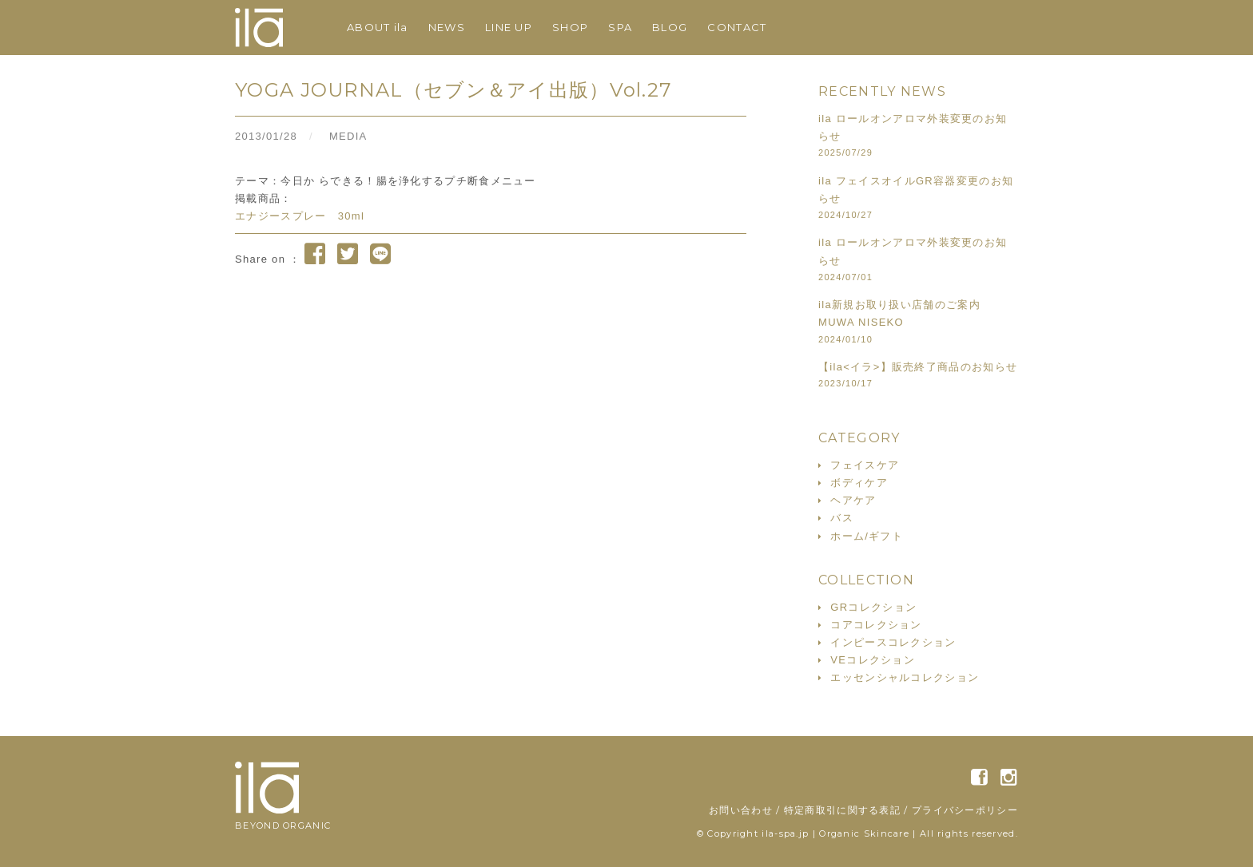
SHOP (570, 27)
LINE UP (508, 27)
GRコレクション (873, 607)
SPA (620, 27)
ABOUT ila (377, 27)
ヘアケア (853, 500)
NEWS (446, 27)
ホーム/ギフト (866, 536)
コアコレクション (875, 625)
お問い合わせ (741, 810)
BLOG (669, 27)
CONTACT (736, 27)
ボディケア (859, 483)
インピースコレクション (893, 642)
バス (841, 518)
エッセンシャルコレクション (904, 677)
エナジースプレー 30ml (299, 216)
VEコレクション (872, 660)
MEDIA (348, 136)
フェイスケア (864, 465)
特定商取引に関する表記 (842, 810)
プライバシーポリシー (965, 810)
